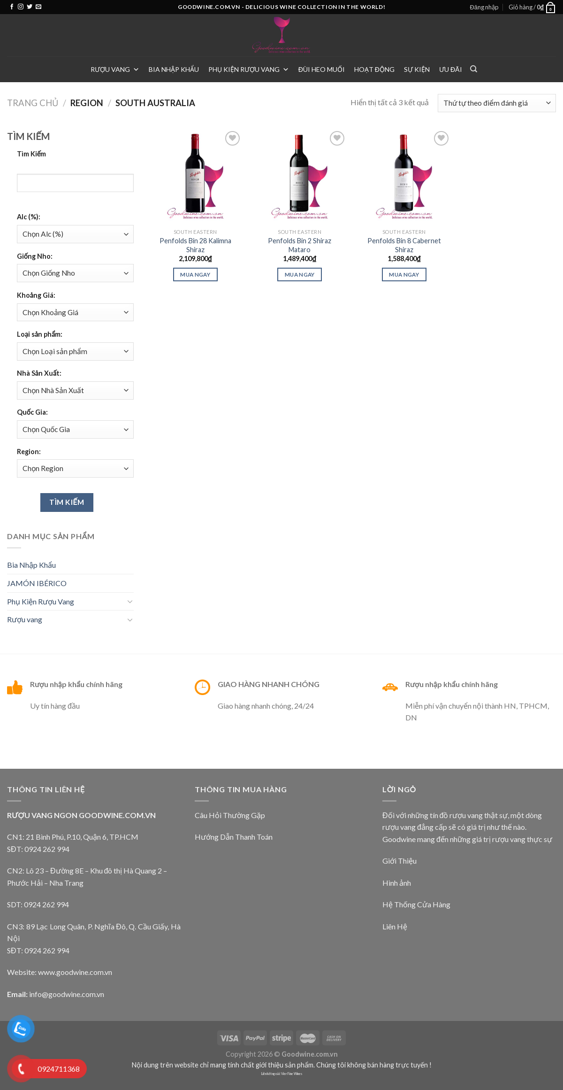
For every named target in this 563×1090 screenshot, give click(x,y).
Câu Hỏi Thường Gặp (230, 815)
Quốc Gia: (32, 412)
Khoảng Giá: (36, 295)
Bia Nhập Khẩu (174, 69)
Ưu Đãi (450, 69)
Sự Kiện (417, 69)
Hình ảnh (396, 882)
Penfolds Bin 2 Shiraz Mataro (299, 245)
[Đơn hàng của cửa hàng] (497, 103)
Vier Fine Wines (291, 1074)
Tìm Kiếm (31, 154)
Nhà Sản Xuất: (39, 373)
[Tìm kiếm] (473, 69)
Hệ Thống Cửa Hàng (416, 904)
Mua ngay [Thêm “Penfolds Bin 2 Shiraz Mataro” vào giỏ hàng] (300, 274)
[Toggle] (130, 601)
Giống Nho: (35, 256)
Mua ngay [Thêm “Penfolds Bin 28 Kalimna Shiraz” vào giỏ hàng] (195, 274)
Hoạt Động (374, 69)
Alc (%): (28, 217)
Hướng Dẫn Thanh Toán (234, 836)
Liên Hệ (394, 926)
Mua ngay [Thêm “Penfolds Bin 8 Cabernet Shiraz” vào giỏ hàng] (404, 274)
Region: (29, 452)
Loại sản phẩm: (39, 334)
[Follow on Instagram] (20, 7)
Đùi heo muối (321, 69)
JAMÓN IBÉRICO (37, 583)
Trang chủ (32, 103)
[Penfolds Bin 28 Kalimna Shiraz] (195, 176)
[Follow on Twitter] (29, 7)
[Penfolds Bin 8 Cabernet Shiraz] (404, 176)
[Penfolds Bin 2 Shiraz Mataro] (299, 176)
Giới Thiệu (399, 860)
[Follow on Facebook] (12, 7)
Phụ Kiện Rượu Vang (248, 69)
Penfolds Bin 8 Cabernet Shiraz (404, 245)
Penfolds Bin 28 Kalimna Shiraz (195, 245)
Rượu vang (115, 69)
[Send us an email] (38, 7)
